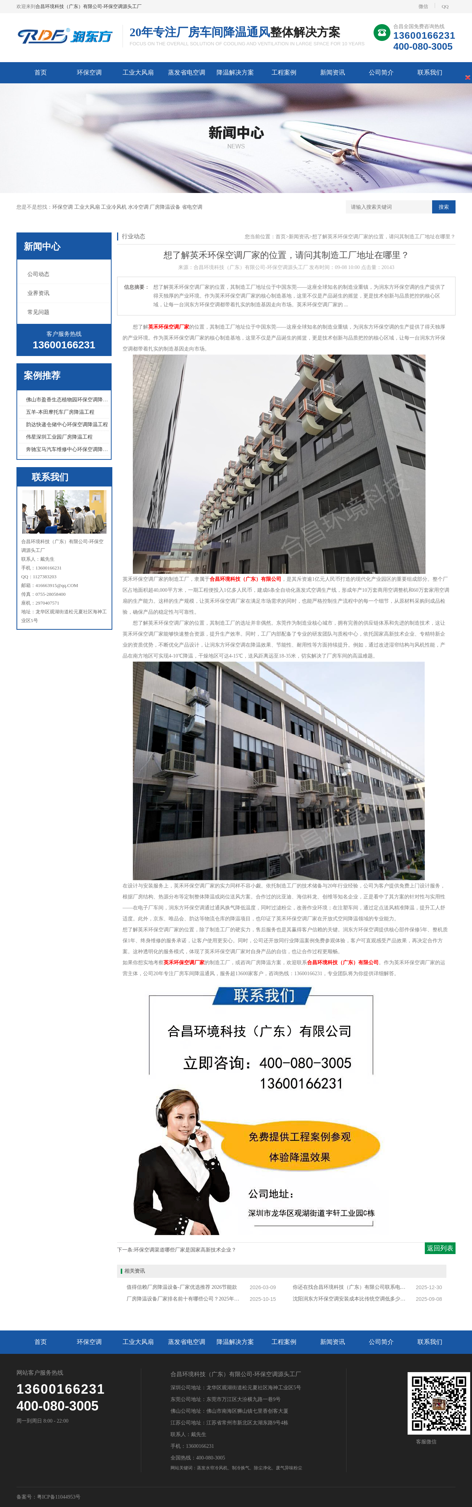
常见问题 (38, 312)
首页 (40, 72)
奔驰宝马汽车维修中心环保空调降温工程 (72, 449)
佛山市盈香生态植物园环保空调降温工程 (72, 399)
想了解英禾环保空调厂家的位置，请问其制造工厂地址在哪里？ (384, 236)
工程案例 (283, 72)
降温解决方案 (235, 72)
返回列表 (440, 1248)
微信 (423, 6)
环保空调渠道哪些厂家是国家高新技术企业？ (185, 1250)
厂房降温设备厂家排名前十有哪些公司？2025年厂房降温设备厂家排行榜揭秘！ (185, 1299)
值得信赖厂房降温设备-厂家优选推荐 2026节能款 (182, 1287)
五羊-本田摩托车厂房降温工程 (60, 412)
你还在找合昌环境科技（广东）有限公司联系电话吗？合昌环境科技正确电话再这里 (351, 1287)
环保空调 (89, 72)
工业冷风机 (114, 207)
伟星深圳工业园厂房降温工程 (59, 437)
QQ (442, 6)
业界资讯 (38, 293)
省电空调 (192, 207)
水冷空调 (139, 207)
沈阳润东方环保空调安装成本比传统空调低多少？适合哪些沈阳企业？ (351, 1299)
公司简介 (381, 72)
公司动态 (38, 274)
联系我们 (429, 72)
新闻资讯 (332, 72)
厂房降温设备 (166, 207)
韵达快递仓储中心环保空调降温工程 (67, 424)
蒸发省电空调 (186, 72)
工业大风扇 (138, 72)
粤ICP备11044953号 (58, 1497)
